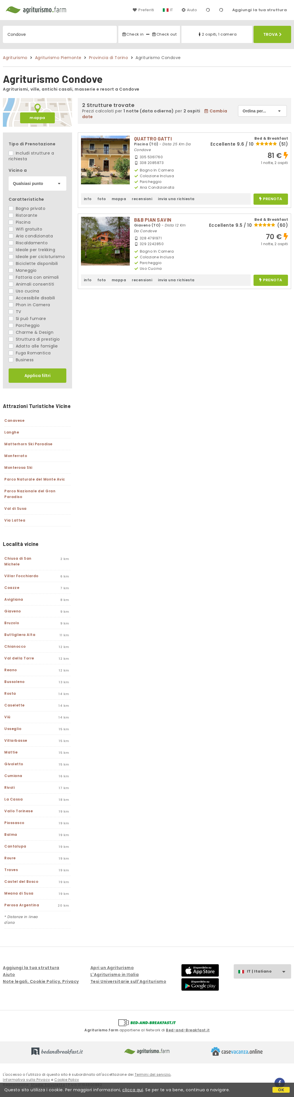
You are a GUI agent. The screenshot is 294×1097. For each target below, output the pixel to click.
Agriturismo (15, 57)
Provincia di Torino (108, 57)
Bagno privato (27, 208)
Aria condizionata (31, 236)
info (88, 198)
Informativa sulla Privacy (26, 1079)
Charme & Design (31, 332)
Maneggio (23, 270)
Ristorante (23, 215)
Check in (133, 34)
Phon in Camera (29, 305)
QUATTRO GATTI (153, 138)
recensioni (142, 198)
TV (15, 312)
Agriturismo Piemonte (58, 57)
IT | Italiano (269, 972)
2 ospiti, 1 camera (217, 34)
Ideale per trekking (32, 250)
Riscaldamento (28, 243)
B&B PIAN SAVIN (152, 219)
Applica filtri (37, 375)
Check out (164, 34)
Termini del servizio (153, 1074)
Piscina (19, 222)
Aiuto (189, 10)
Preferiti (143, 10)
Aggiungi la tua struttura (259, 10)
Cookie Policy (66, 1079)
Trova (272, 34)
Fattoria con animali (34, 277)
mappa (37, 117)
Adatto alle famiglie (33, 346)
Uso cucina (24, 291)
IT (171, 10)
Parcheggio (24, 325)
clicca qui (132, 1090)
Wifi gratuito (25, 229)
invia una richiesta (176, 198)
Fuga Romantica (30, 353)
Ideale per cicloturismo (37, 256)
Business (21, 360)
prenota (270, 199)
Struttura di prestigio (34, 339)
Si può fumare (27, 318)
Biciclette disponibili (33, 263)
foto (101, 198)
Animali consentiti (31, 284)
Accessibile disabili (32, 298)
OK (281, 1090)
